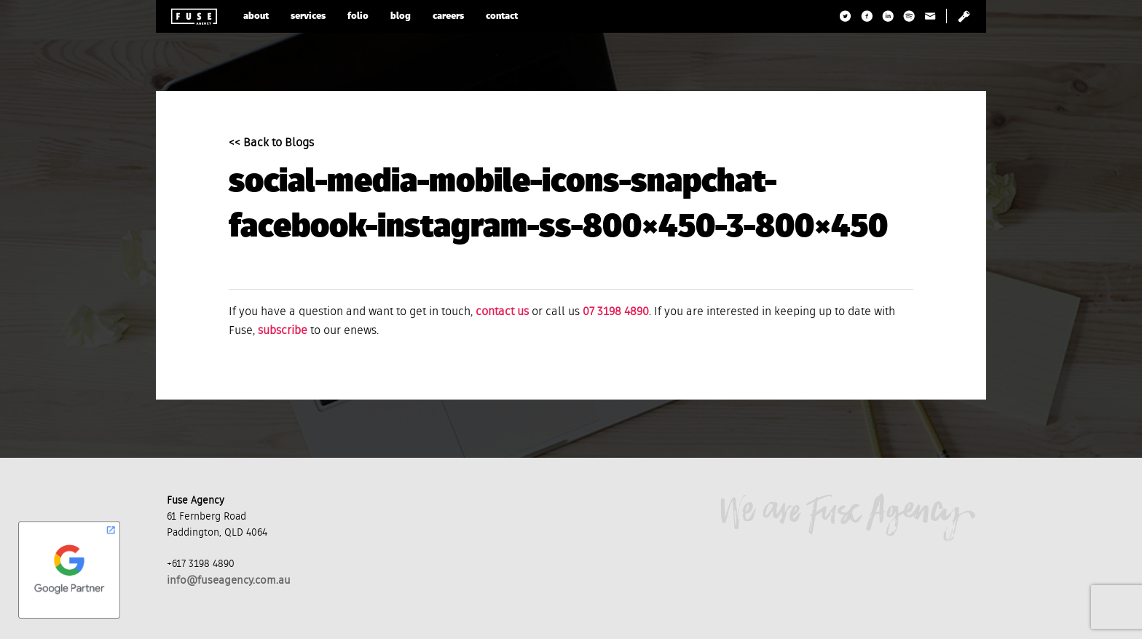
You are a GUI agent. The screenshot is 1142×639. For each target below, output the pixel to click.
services (308, 16)
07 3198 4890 (616, 312)
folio (358, 16)
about (256, 16)
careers (448, 16)
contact (502, 16)
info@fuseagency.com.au (229, 580)
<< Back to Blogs (271, 143)
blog (400, 16)
